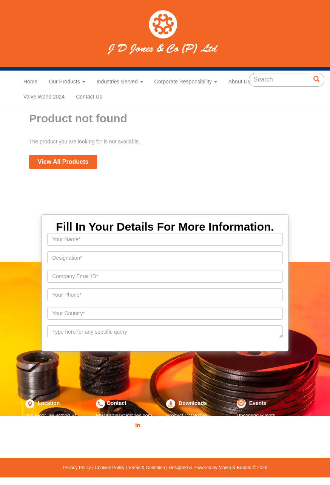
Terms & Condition (147, 467)
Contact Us (89, 97)
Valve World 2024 (44, 97)
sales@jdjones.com (130, 415)
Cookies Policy (109, 467)
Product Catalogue (186, 415)
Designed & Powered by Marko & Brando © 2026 (217, 467)
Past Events (250, 424)
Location (48, 403)
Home (30, 82)
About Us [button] (241, 82)
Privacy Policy (77, 467)
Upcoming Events (256, 415)
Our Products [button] (67, 82)
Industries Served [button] (120, 82)
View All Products (63, 162)
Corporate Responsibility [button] (185, 82)
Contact (116, 403)
